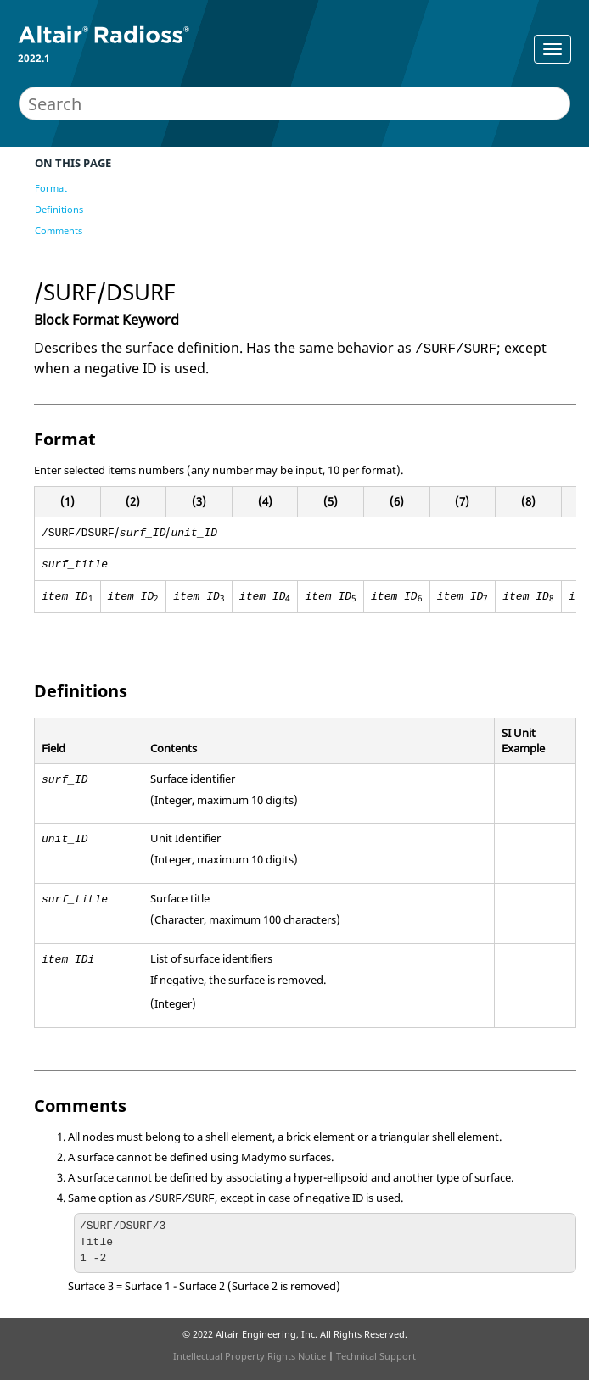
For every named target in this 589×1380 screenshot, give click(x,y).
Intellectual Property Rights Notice (249, 1355)
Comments (58, 230)
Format (51, 188)
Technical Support (376, 1355)
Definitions (59, 209)
